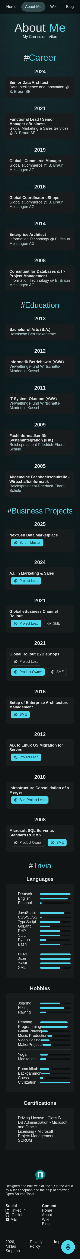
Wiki (45, 1219)
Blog (46, 1224)
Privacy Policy (36, 1244)
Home (47, 1210)
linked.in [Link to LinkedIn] (16, 1210)
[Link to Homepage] (40, 1175)
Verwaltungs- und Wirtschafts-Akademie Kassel (34, 368)
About (47, 1215)
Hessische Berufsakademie (32, 334)
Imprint (60, 1242)
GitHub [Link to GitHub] (14, 1215)
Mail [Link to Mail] (11, 1219)
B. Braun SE (20, 91)
